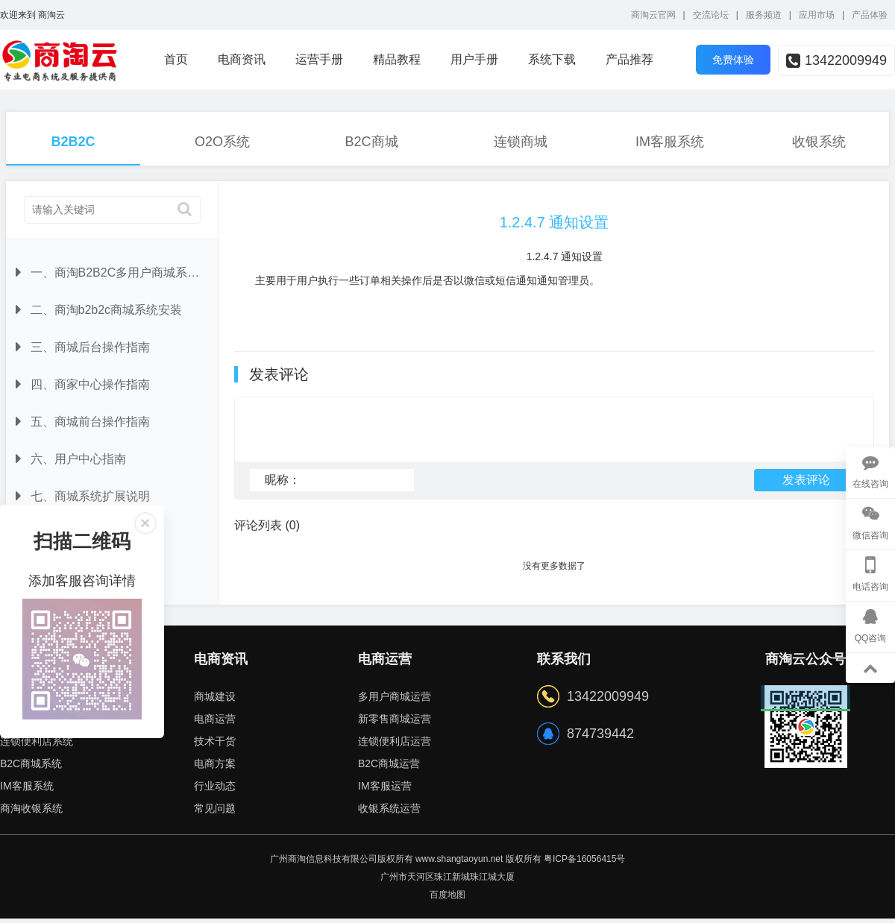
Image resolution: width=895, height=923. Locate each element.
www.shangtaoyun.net (459, 863)
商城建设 (215, 701)
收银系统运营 (389, 813)
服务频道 (764, 15)
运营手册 (319, 59)
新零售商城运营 (394, 723)
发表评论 (806, 486)
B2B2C (73, 141)
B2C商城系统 (31, 768)
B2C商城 (371, 141)
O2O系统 (222, 141)
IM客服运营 (385, 790)
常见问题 (215, 813)
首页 (176, 59)
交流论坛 (711, 15)
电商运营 (215, 723)
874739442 (600, 738)
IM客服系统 (669, 141)
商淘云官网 (653, 15)
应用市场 (817, 15)
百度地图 (447, 899)
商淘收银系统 (31, 813)
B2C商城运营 (389, 768)
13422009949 (836, 60)
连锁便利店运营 (394, 746)
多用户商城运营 (394, 701)
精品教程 (397, 59)
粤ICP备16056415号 (584, 863)
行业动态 (215, 790)
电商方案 (215, 768)
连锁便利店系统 (36, 746)
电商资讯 (242, 59)
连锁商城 (520, 141)
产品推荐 (629, 59)
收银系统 (819, 141)
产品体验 (870, 15)
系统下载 (552, 59)
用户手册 (474, 59)
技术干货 (215, 746)
